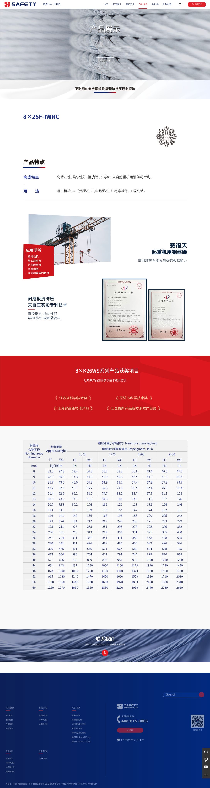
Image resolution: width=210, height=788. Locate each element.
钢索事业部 (43, 725)
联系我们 (196, 4)
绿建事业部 (43, 733)
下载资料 (105, 61)
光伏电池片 (76, 725)
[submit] (201, 704)
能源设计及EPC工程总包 (81, 746)
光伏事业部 (43, 729)
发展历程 (9, 729)
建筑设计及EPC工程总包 (81, 751)
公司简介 (9, 725)
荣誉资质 (9, 738)
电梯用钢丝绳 (77, 729)
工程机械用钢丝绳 (79, 733)
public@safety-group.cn (132, 749)
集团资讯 (9, 768)
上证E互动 (43, 768)
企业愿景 (9, 733)
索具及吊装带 (77, 738)
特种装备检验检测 (79, 742)
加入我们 (130, 739)
